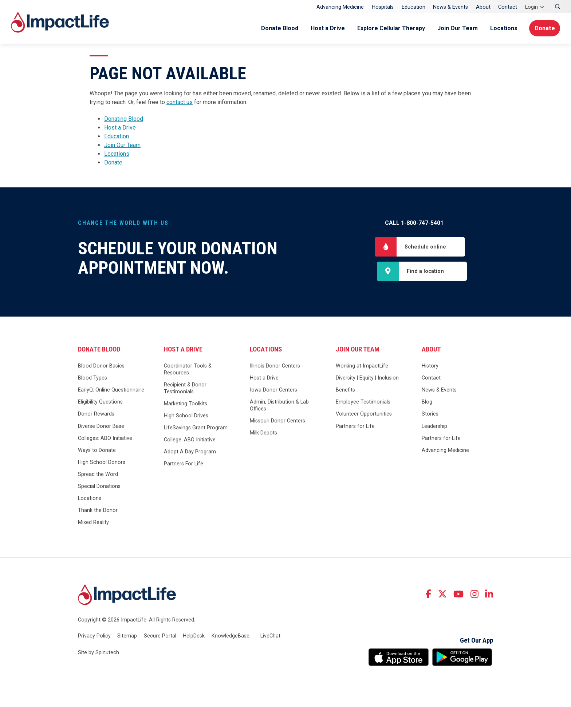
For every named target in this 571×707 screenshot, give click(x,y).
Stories (430, 415)
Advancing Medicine (340, 7)
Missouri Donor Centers (277, 421)
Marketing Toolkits (185, 404)
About (483, 7)
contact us (179, 102)
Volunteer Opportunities (364, 415)
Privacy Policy (94, 636)
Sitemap (127, 636)
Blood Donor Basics (101, 367)
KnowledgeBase (230, 636)
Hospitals (383, 7)
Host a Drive (326, 28)
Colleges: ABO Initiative (105, 439)
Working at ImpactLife (362, 367)
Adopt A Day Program (190, 452)
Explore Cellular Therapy (390, 28)
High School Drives (186, 416)
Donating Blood (123, 118)
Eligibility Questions (100, 403)
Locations (502, 28)
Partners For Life (183, 464)
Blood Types (92, 379)
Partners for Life (355, 427)
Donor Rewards (96, 415)
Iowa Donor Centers (273, 391)
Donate (544, 28)
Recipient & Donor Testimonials (185, 389)
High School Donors (101, 463)
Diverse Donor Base (101, 427)
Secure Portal (160, 636)
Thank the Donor (98, 511)
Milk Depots (263, 433)
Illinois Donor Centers (275, 367)
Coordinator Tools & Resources (188, 370)
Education (413, 7)
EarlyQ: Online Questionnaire (111, 391)
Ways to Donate (97, 451)
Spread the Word (98, 475)
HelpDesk (194, 636)
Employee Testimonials (363, 403)
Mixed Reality (93, 523)
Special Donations (99, 487)
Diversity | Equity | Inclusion (367, 379)
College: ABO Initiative (190, 440)
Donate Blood (278, 28)
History (430, 367)
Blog (427, 403)
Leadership (434, 427)
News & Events (450, 7)
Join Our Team (456, 28)
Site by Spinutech (98, 653)
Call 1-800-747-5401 (414, 222)
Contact (507, 7)
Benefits (345, 391)
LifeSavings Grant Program (196, 428)
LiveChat (270, 636)
